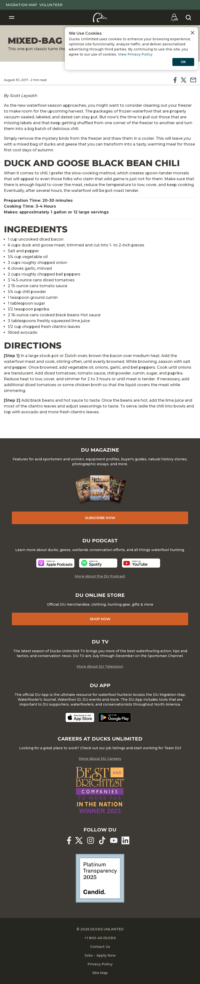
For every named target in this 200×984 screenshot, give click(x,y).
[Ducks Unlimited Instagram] (90, 840)
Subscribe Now (100, 518)
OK (183, 62)
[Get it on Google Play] (114, 717)
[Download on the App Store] (79, 717)
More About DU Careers (100, 758)
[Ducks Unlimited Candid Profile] (100, 878)
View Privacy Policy (135, 54)
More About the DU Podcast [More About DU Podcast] (100, 576)
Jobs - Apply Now (100, 955)
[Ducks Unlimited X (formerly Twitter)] (79, 840)
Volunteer (50, 5)
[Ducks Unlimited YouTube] (114, 840)
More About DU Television (100, 666)
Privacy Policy (100, 964)
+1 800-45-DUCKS (100, 938)
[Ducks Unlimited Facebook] (69, 840)
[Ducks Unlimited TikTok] (102, 840)
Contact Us (100, 946)
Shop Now (100, 619)
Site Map (100, 973)
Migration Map (21, 5)
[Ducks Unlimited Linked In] (125, 840)
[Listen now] (55, 563)
